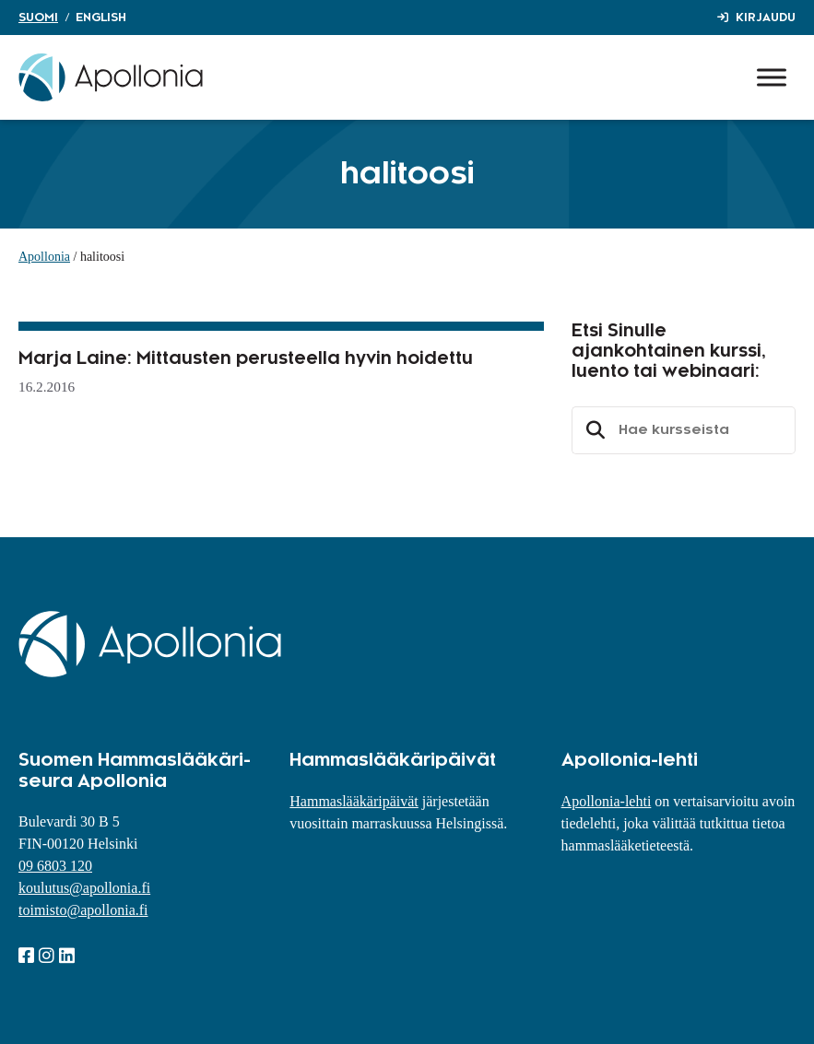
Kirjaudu (766, 17)
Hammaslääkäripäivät (354, 801)
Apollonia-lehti (606, 801)
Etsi (593, 430)
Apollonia (44, 257)
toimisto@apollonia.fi (83, 910)
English (101, 17)
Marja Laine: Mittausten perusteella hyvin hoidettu (245, 358)
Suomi (38, 17)
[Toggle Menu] (771, 77)
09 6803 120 (55, 866)
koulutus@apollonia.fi (84, 888)
